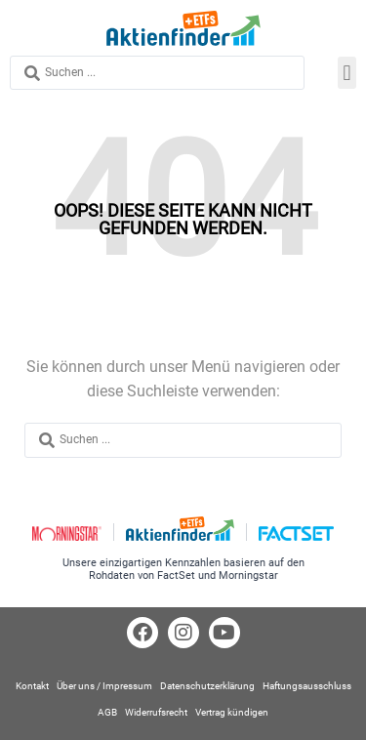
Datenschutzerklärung (207, 685)
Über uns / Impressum (104, 685)
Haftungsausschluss (307, 685)
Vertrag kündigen (231, 712)
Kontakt (32, 685)
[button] (347, 73)
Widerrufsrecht (156, 712)
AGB (107, 712)
